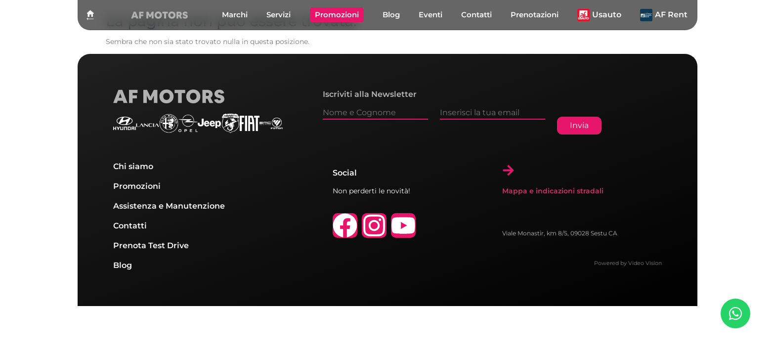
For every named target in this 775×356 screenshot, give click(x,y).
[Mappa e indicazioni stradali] (508, 170)
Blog (391, 14)
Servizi (278, 14)
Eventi (430, 14)
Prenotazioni (535, 14)
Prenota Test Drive (151, 245)
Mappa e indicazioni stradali (552, 190)
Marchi (235, 14)
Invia (579, 125)
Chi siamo (133, 166)
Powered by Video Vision (628, 263)
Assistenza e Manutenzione (169, 206)
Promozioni (337, 14)
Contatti (476, 14)
